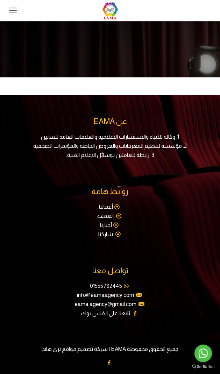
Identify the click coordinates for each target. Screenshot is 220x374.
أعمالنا (106, 207)
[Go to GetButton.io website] (203, 367)
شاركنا (106, 234)
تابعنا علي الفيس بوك (105, 313)
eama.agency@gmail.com (105, 304)
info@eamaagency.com (105, 295)
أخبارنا (106, 225)
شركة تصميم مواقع (85, 349)
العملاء (106, 216)
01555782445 (106, 286)
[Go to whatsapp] (203, 353)
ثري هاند (51, 349)
